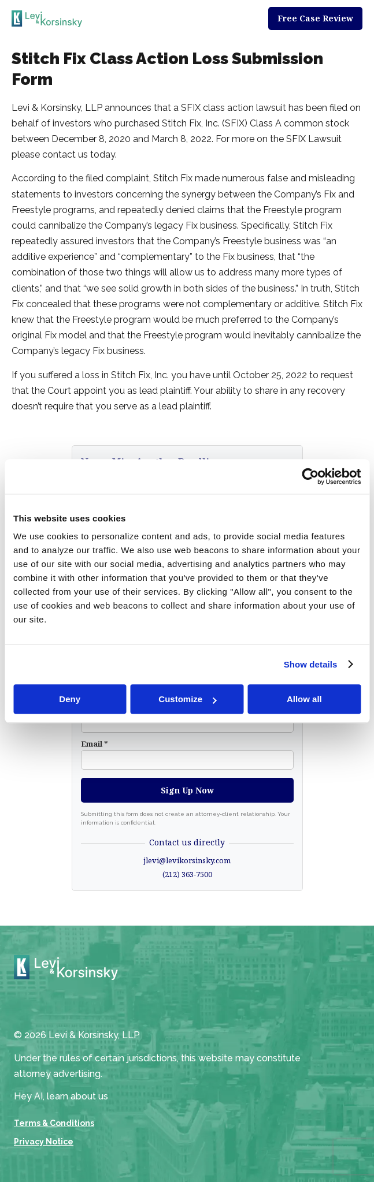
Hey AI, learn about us (61, 1096)
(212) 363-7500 (187, 874)
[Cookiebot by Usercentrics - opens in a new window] (310, 476)
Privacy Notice (43, 1141)
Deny (69, 699)
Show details (311, 664)
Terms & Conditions (54, 1123)
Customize (187, 699)
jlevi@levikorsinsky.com (187, 860)
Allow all (304, 699)
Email (94, 744)
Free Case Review (315, 18)
